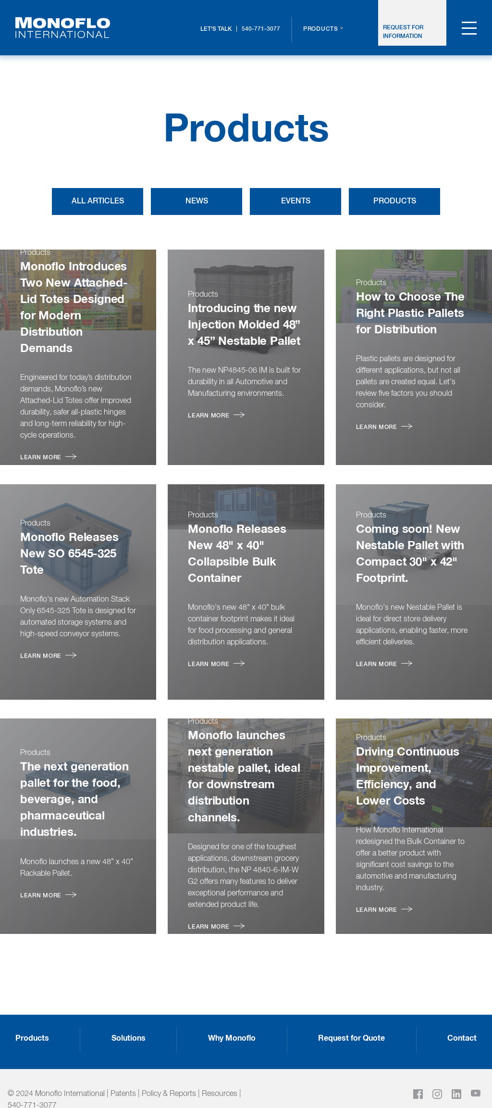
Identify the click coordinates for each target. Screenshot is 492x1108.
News (196, 201)
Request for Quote (351, 1016)
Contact (462, 1016)
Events (295, 201)
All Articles (98, 201)
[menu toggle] (469, 30)
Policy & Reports (169, 1071)
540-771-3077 (261, 29)
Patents (123, 1071)
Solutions (128, 1016)
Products (320, 29)
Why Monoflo (232, 1016)
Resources (219, 1071)
